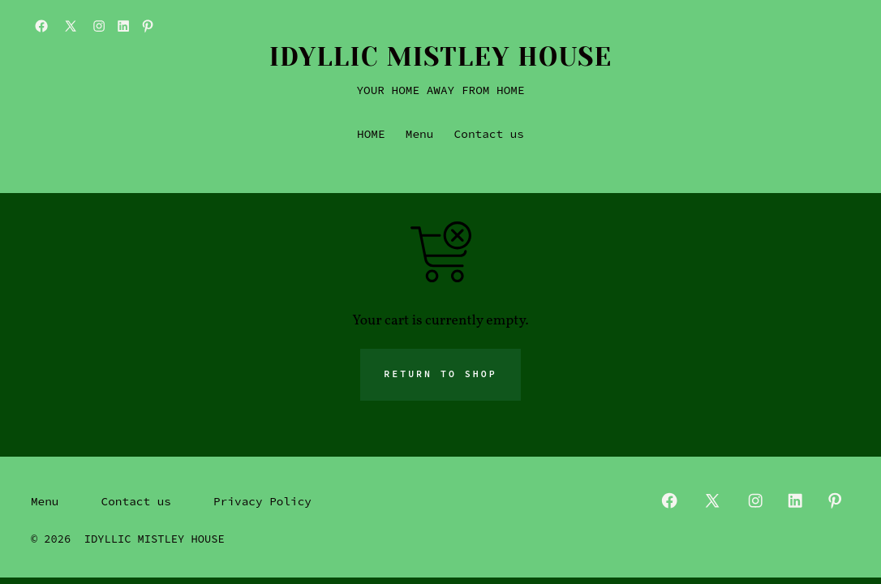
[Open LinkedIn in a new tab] (123, 25)
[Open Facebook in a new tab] (41, 25)
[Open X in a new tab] (70, 25)
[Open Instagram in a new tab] (99, 25)
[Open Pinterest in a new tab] (147, 25)
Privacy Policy (262, 501)
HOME (371, 134)
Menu (420, 134)
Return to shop (440, 374)
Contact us (489, 134)
